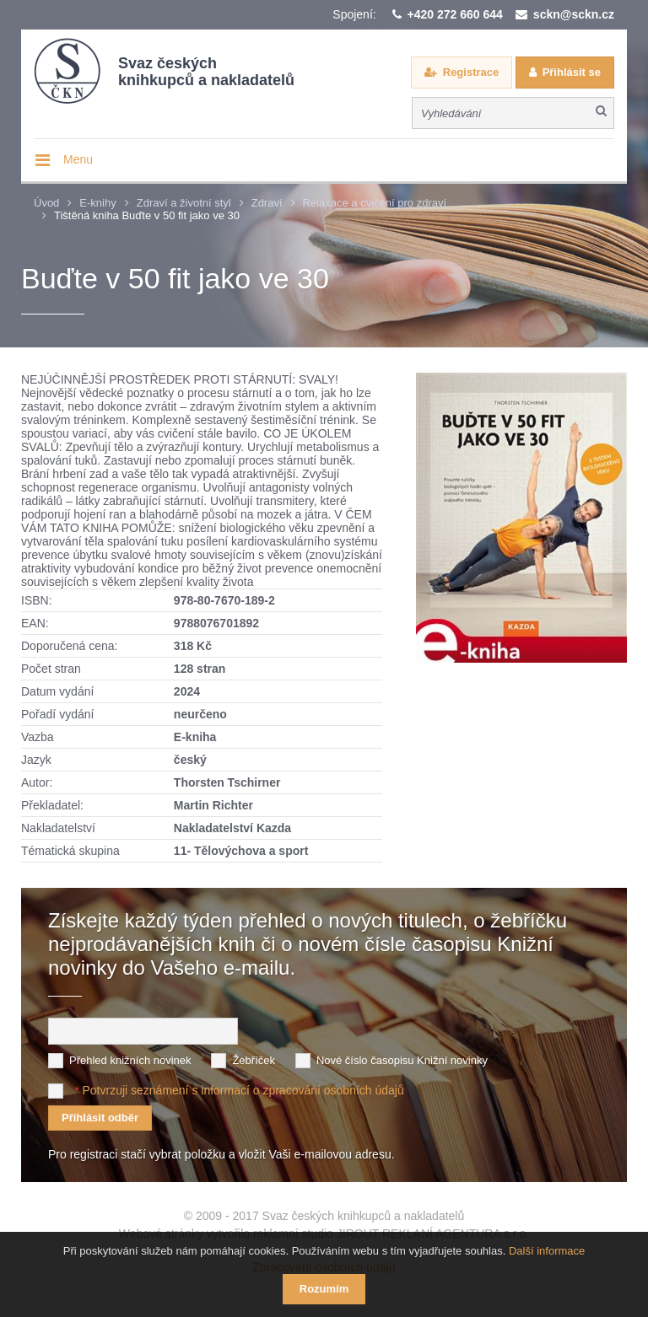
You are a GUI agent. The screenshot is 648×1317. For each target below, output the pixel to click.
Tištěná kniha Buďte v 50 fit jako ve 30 (147, 215)
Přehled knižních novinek (130, 1058)
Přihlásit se (572, 72)
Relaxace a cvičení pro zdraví (375, 202)
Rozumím (324, 1288)
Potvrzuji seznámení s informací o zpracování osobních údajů (242, 1088)
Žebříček (253, 1058)
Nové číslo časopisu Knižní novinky (402, 1058)
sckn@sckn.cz (573, 14)
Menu (78, 159)
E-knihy (97, 202)
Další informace (547, 1250)
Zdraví (267, 202)
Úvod (46, 202)
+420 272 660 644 (455, 14)
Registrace (471, 72)
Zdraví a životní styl (184, 202)
